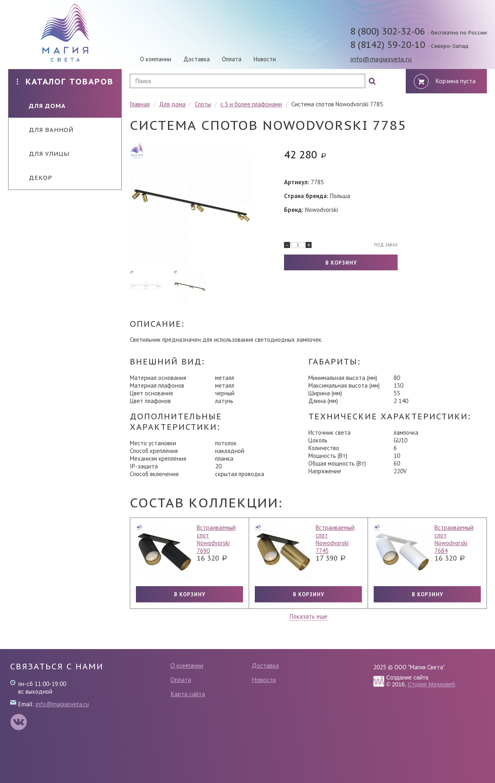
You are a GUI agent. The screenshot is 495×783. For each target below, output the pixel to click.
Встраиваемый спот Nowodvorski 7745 (335, 539)
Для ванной (45, 130)
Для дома (41, 106)
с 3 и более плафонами (251, 104)
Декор (34, 177)
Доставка (196, 59)
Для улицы (43, 153)
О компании (155, 59)
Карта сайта (187, 694)
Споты (203, 104)
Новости (265, 59)
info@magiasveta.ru (381, 59)
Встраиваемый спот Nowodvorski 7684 (454, 539)
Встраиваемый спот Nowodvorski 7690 (216, 539)
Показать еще (308, 616)
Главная (140, 104)
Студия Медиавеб (431, 684)
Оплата (231, 59)
